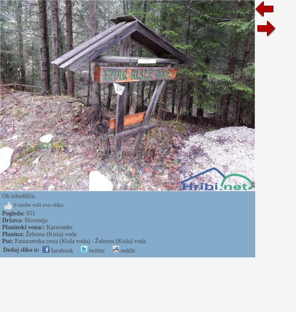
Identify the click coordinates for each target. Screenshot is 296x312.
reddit (123, 250)
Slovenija (36, 220)
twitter (93, 250)
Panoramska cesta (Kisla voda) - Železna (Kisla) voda (80, 241)
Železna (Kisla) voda (51, 234)
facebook (58, 250)
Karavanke (59, 227)
